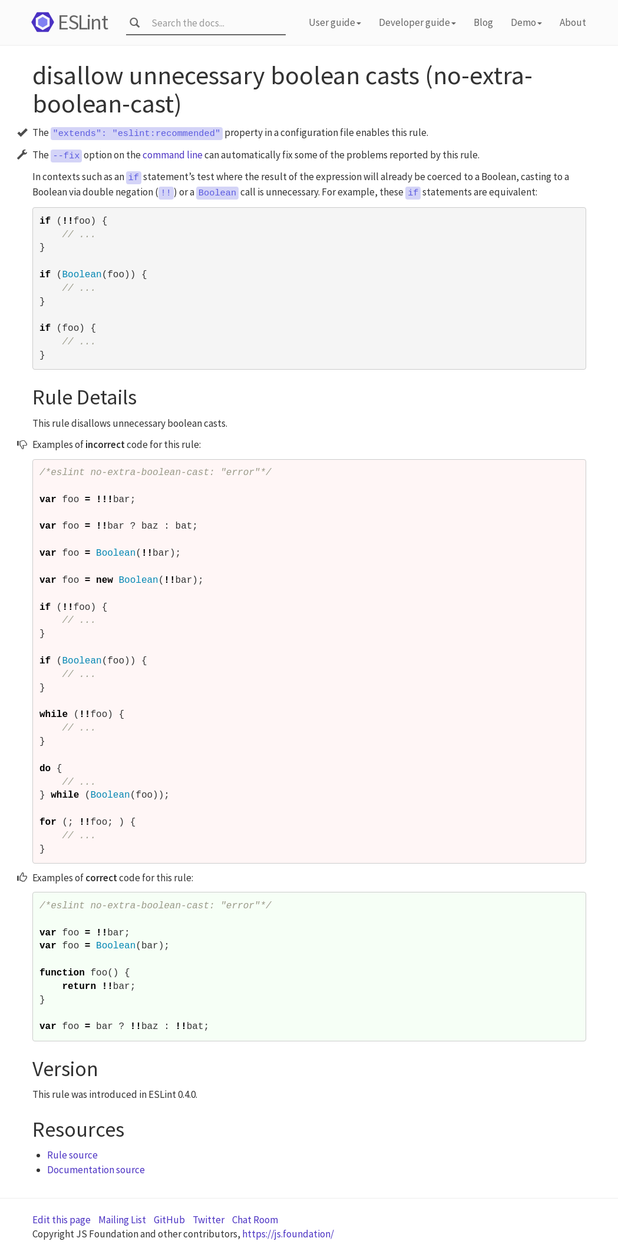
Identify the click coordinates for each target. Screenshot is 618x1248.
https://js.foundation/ (288, 1233)
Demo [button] (526, 22)
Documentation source (96, 1169)
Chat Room (255, 1219)
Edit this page (61, 1219)
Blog (483, 22)
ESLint (67, 22)
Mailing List (122, 1219)
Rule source (72, 1155)
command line (173, 154)
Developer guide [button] (417, 22)
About (573, 22)
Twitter (208, 1219)
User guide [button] (335, 22)
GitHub (169, 1219)
